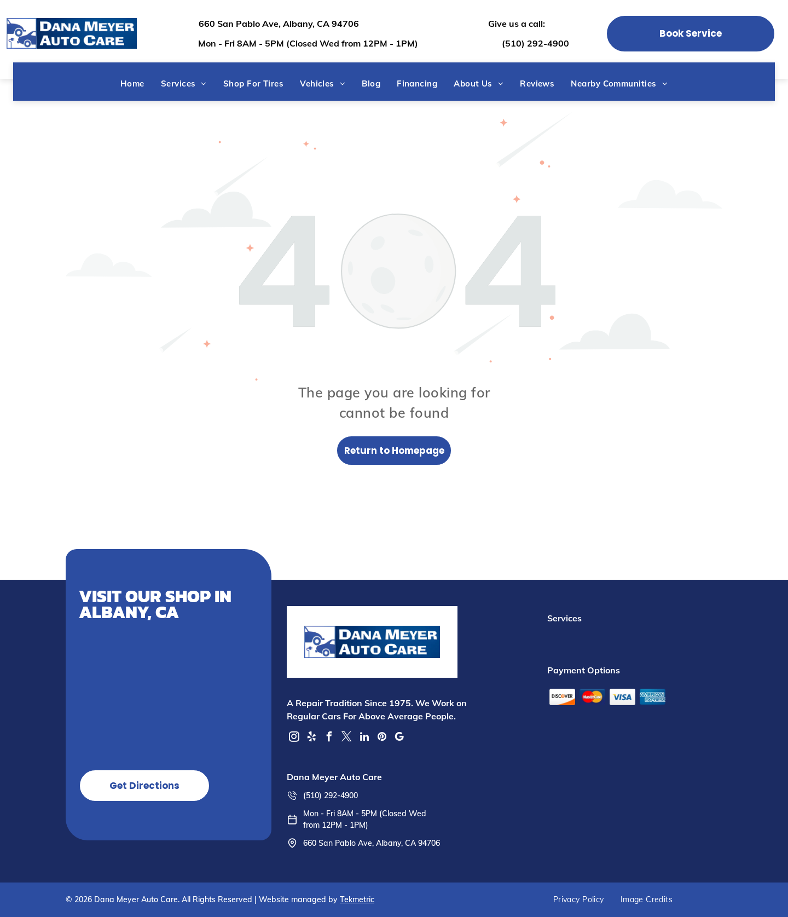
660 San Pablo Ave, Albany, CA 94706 (279, 23)
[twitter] (347, 738)
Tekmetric (357, 899)
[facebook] (329, 738)
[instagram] (294, 738)
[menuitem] (132, 83)
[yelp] (312, 738)
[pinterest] (382, 738)
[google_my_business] (399, 738)
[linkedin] (364, 738)
